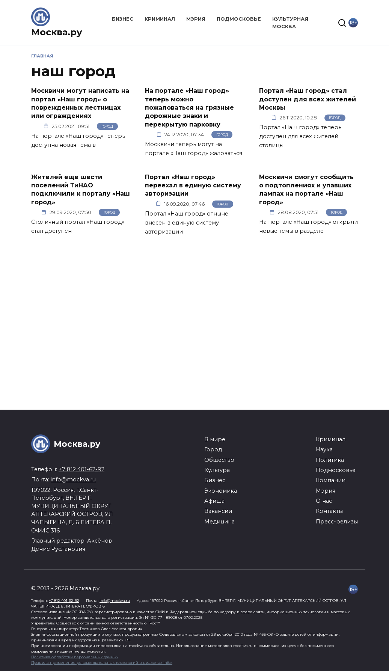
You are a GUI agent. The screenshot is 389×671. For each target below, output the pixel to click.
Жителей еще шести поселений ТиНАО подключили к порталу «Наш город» (80, 189)
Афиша (214, 501)
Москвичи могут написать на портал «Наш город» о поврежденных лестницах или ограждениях (80, 103)
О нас (324, 501)
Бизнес (122, 19)
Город (107, 126)
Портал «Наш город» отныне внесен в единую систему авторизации (186, 222)
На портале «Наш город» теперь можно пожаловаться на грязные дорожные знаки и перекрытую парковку (189, 107)
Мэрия (195, 19)
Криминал (160, 19)
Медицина (219, 521)
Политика (330, 460)
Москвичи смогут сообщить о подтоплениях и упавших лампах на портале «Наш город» (306, 189)
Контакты (329, 511)
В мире (214, 439)
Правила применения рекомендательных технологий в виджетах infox (101, 662)
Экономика (220, 490)
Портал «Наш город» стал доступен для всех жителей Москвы (307, 99)
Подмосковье (239, 19)
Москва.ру (56, 32)
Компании (330, 480)
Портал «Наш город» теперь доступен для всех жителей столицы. (300, 136)
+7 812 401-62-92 (81, 469)
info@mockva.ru (73, 479)
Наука (324, 449)
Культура (217, 470)
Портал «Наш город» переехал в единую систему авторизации (193, 185)
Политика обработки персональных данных (74, 656)
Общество (219, 460)
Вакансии (218, 511)
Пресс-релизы (337, 521)
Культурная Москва (290, 22)
